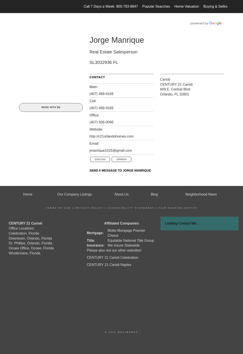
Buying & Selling (216, 6)
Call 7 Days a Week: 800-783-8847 (111, 6)
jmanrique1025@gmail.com (110, 150)
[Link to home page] (18, 6)
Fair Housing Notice (178, 208)
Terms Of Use (58, 208)
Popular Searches (156, 6)
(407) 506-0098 (101, 122)
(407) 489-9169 (101, 94)
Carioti (165, 79)
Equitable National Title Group (131, 240)
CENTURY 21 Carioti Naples (109, 265)
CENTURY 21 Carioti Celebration (112, 257)
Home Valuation (187, 6)
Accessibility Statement (131, 208)
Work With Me (50, 107)
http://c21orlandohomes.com (111, 136)
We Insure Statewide (124, 245)
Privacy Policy (89, 208)
